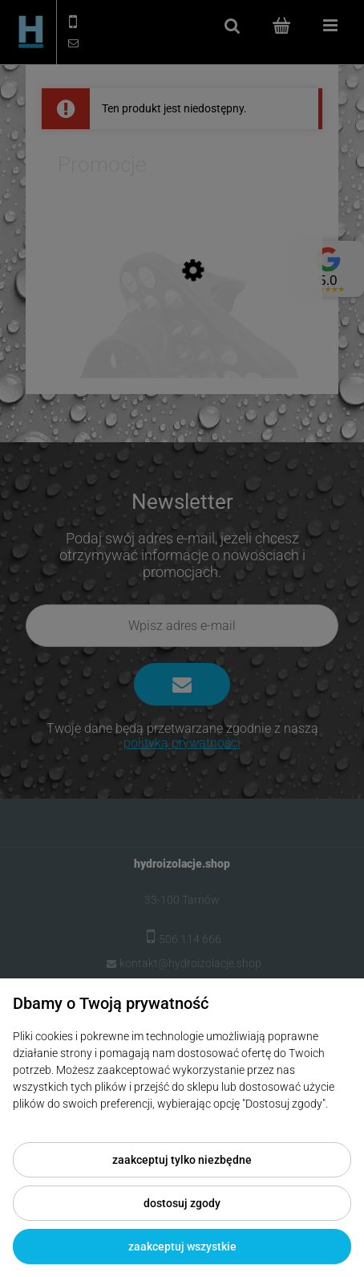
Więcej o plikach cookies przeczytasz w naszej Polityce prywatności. (180, 1120)
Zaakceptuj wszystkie (182, 1246)
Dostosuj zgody (182, 1203)
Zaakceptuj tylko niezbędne (182, 1159)
